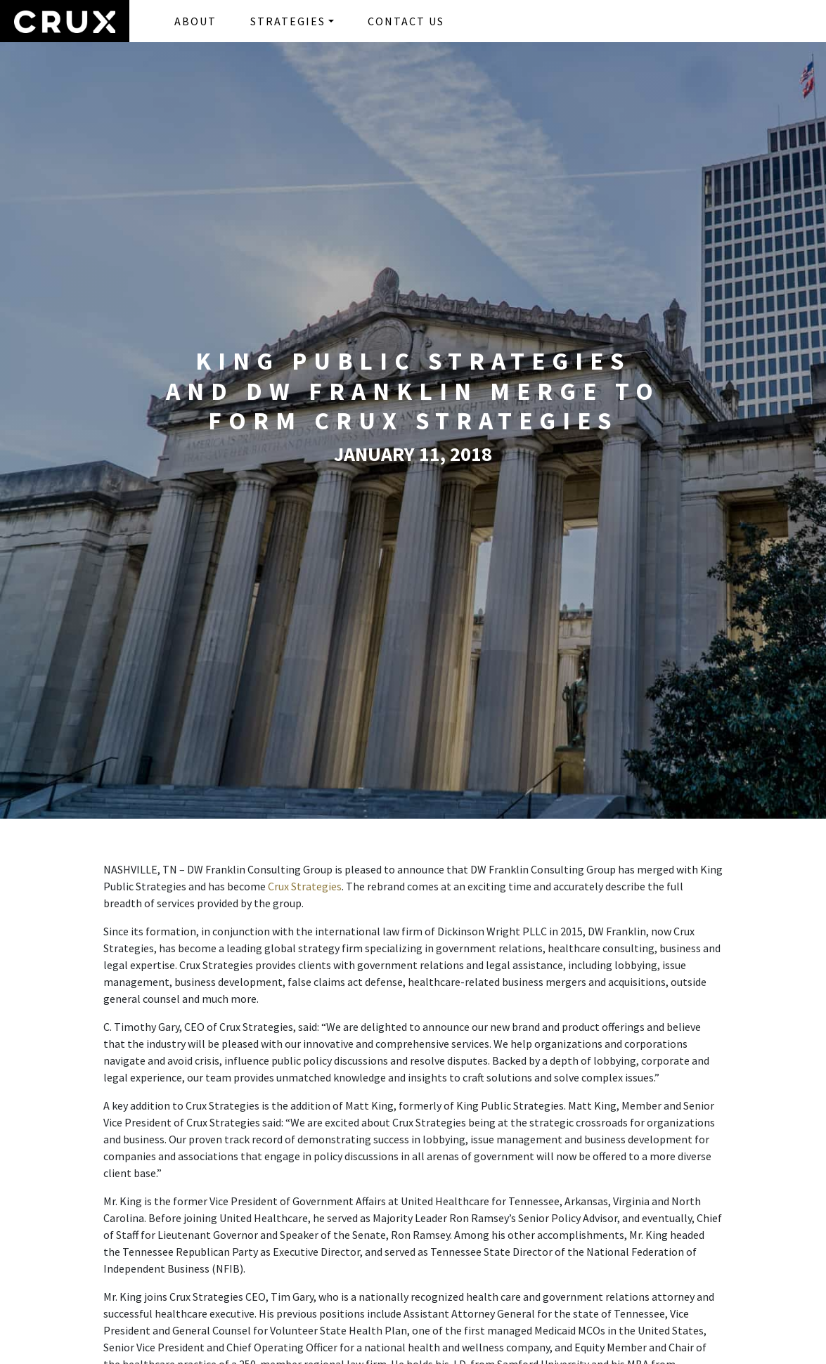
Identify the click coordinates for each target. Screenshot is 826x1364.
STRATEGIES (287, 21)
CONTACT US (406, 21)
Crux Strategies (305, 886)
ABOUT (195, 21)
